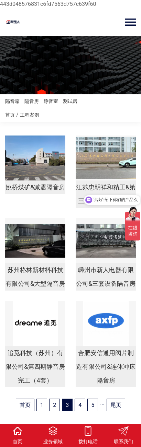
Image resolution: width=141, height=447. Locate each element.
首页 (10, 115)
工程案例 (29, 115)
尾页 (115, 405)
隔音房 (31, 101)
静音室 (51, 101)
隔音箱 (12, 101)
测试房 (70, 101)
